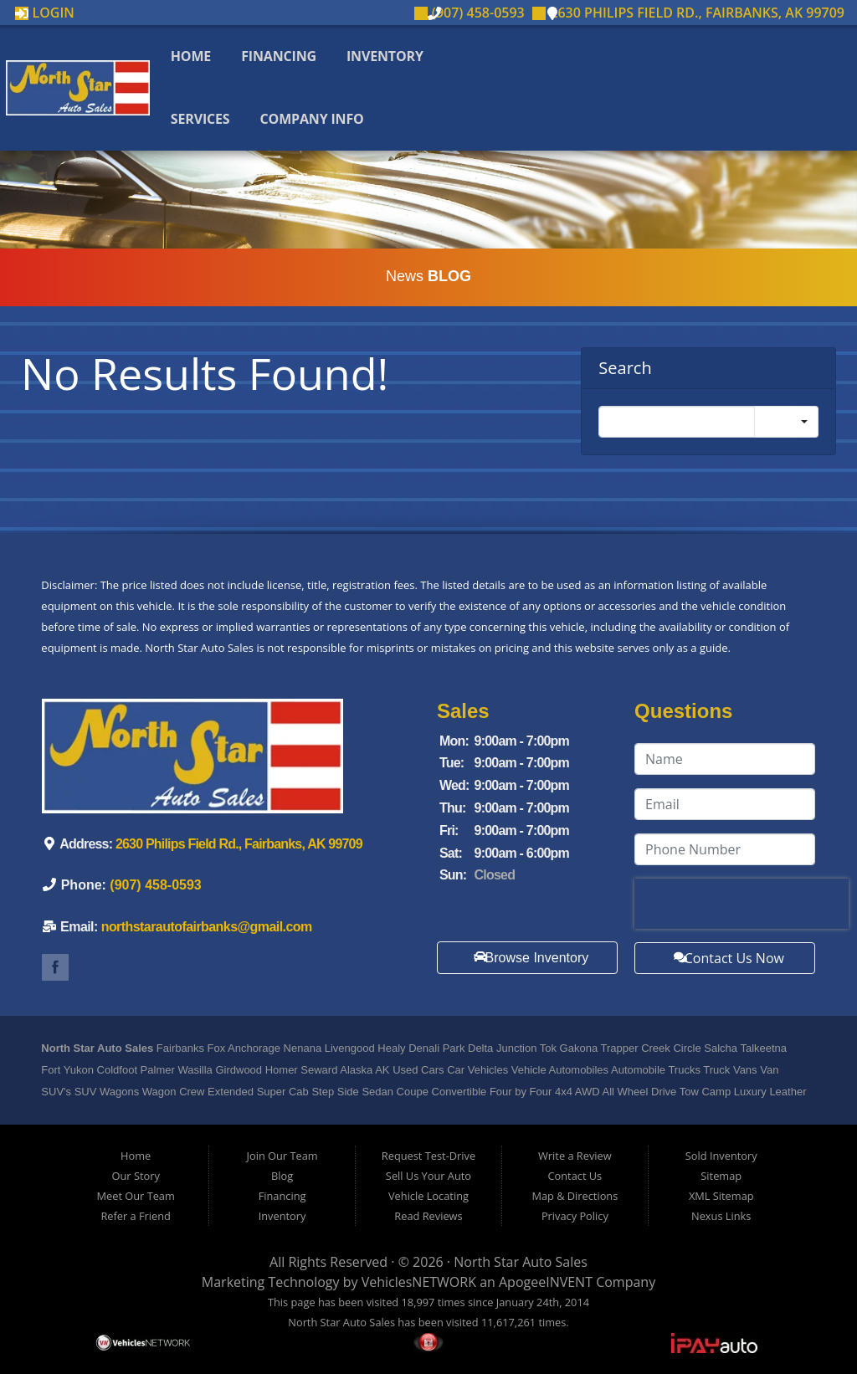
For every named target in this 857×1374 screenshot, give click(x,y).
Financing (280, 56)
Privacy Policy (574, 1215)
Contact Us (574, 1175)
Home (192, 56)
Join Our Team (282, 1155)
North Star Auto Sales (521, 1262)
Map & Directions (574, 1195)
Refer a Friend (135, 1215)
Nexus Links (721, 1215)
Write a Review (575, 1155)
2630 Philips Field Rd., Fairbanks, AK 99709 (688, 12)
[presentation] (741, 904)
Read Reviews (428, 1215)
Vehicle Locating (428, 1195)
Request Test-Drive (428, 1155)
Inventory (386, 56)
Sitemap (721, 1175)
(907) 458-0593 (469, 12)
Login (44, 12)
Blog (282, 1175)
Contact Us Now (725, 958)
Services (202, 119)
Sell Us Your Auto (428, 1175)
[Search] (676, 422)
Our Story (136, 1175)
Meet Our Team (136, 1195)
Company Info (313, 119)
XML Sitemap (721, 1195)
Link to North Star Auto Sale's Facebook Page (55, 967)
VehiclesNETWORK (419, 1282)
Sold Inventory (721, 1155)
